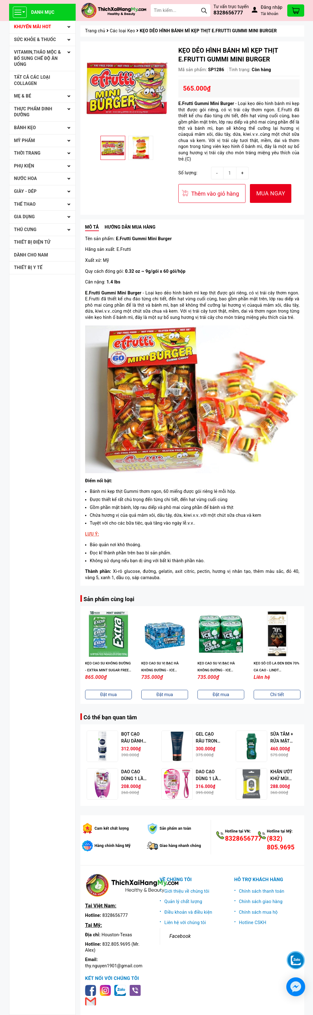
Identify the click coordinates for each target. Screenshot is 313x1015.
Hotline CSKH (252, 922)
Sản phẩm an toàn (175, 828)
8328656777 (228, 13)
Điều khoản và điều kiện (189, 912)
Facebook (180, 936)
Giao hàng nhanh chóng (180, 845)
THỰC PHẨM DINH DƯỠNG (33, 112)
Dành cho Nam (31, 254)
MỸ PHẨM (24, 140)
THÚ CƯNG (25, 229)
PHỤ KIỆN (24, 165)
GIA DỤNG (24, 216)
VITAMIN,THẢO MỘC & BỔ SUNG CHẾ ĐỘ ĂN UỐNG (37, 58)
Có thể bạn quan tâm (110, 717)
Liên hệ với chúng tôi (185, 922)
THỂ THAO (25, 204)
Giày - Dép (25, 191)
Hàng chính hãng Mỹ (112, 845)
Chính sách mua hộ (258, 912)
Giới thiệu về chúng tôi (187, 891)
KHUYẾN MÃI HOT (32, 26)
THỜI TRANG (27, 153)
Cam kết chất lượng (111, 828)
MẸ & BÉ (22, 95)
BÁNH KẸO (25, 127)
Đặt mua (108, 694)
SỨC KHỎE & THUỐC (35, 39)
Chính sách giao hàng (261, 901)
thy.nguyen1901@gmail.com (114, 965)
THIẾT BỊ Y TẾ (28, 267)
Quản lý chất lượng (183, 901)
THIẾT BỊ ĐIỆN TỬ (32, 242)
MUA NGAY (270, 193)
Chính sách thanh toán (261, 891)
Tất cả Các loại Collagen (32, 80)
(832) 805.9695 (280, 843)
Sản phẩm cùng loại (109, 599)
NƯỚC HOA (25, 178)
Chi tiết (277, 694)
